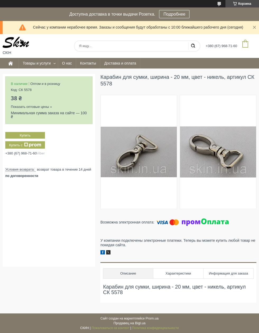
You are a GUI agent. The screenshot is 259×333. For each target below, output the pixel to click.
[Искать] (193, 46)
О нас (67, 63)
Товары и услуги (37, 63)
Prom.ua (152, 318)
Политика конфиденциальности (155, 328)
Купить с (25, 145)
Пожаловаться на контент (110, 328)
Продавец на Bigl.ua (129, 323)
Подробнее (174, 14)
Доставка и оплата (120, 63)
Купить (25, 135)
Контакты (88, 63)
